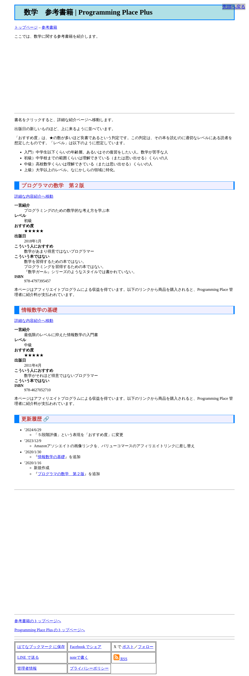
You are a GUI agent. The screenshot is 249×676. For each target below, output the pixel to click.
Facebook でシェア (85, 647)
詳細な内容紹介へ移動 (33, 196)
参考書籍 (49, 27)
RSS (123, 659)
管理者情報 (27, 668)
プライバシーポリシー (89, 668)
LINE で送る (28, 657)
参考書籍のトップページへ (37, 621)
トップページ (26, 27)
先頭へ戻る (233, 6)
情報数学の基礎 (51, 457)
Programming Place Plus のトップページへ (49, 630)
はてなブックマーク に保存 (41, 647)
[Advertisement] (124, 77)
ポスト (128, 647)
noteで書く (79, 657)
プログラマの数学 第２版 (61, 474)
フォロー (145, 647)
